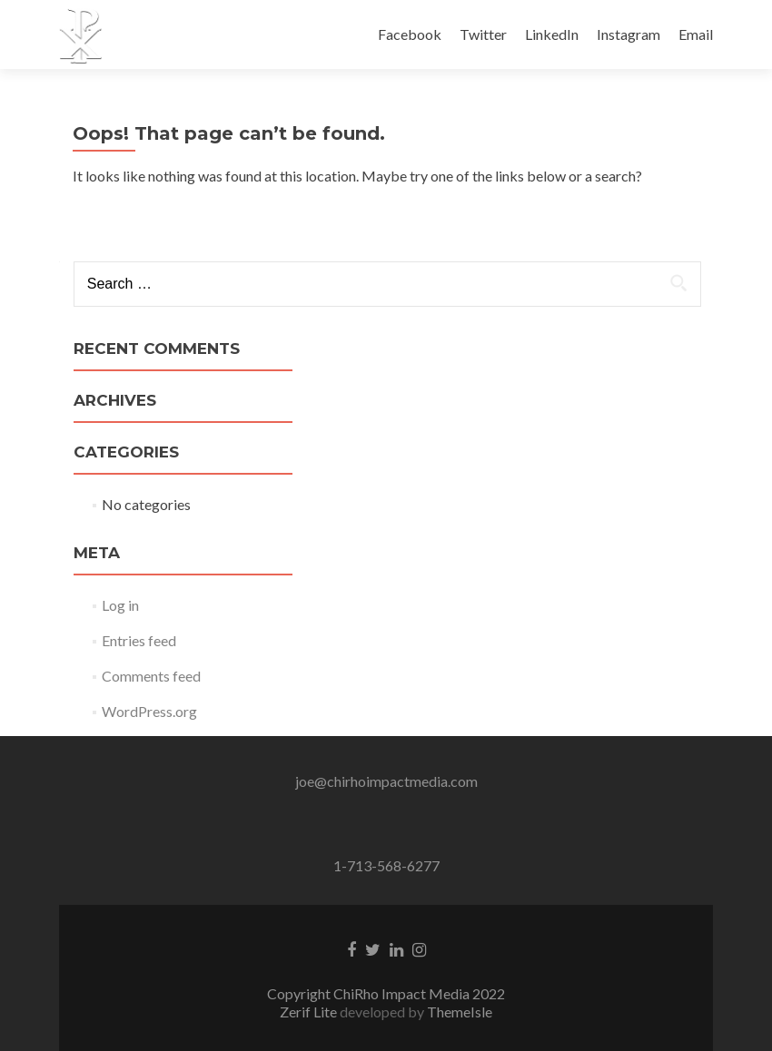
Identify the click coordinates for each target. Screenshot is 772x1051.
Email (695, 34)
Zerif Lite (310, 1011)
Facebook (409, 34)
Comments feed (151, 675)
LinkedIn (552, 34)
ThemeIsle (459, 1011)
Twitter (483, 34)
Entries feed (139, 640)
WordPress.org (149, 711)
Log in (120, 605)
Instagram (628, 34)
